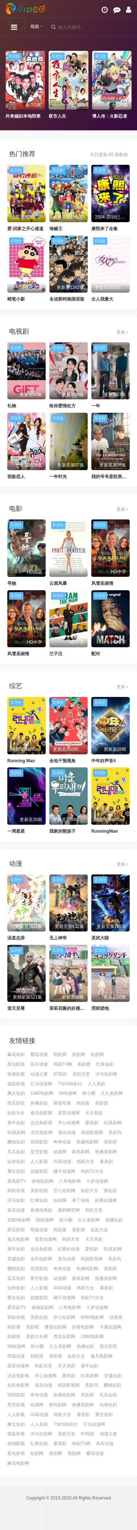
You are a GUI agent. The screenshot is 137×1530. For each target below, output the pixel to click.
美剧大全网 (37, 1336)
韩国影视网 (92, 1132)
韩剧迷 (83, 1103)
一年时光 (58, 476)
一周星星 (16, 831)
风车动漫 (39, 1064)
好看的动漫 (69, 1249)
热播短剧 (114, 1220)
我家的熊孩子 (62, 831)
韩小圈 (88, 1093)
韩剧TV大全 (92, 1171)
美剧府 (110, 1142)
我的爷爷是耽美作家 (111, 476)
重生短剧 (16, 1171)
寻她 (11, 583)
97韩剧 (60, 1074)
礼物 (11, 405)
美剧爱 (84, 1064)
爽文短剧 (16, 1093)
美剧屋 (101, 1103)
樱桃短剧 (16, 1142)
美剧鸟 (115, 1132)
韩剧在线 (16, 1190)
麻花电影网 (18, 1463)
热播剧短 (39, 1103)
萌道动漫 (62, 1103)
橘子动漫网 (64, 1171)
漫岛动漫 (67, 1132)
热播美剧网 (106, 1151)
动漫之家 (39, 1074)
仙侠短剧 (16, 1161)
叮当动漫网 (41, 1083)
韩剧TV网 (62, 1064)
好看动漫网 (106, 1200)
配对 (95, 653)
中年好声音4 (103, 760)
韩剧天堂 (94, 1210)
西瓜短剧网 (64, 1336)
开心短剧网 (64, 1190)
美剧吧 (32, 1327)
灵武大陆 (100, 938)
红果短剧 (105, 1064)
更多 (122, 332)
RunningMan (104, 831)
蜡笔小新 (16, 299)
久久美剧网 (112, 1093)
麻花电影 (16, 1054)
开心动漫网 (69, 1122)
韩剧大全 (85, 1161)
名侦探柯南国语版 (66, 299)
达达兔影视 (41, 1122)
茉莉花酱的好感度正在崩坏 (75, 1008)
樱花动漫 (39, 1054)
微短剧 (110, 1190)
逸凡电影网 (41, 1112)
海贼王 (55, 228)
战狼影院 (39, 1171)
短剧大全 (16, 1112)
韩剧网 (59, 1054)
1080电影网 (41, 1093)
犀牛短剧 (16, 1122)
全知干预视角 (62, 760)
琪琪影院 (39, 1142)
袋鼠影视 (16, 1083)
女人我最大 (102, 299)
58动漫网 (68, 1093)
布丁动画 (81, 1200)
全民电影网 (42, 1132)
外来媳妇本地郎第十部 (27, 116)
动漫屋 (115, 1317)
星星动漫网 (69, 1112)
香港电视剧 (41, 1210)
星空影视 (39, 1151)
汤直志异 (16, 938)
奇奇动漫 (62, 1142)
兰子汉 (55, 653)
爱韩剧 (91, 1122)
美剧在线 (39, 1190)
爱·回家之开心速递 (25, 228)
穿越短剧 (16, 1258)
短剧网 (97, 1054)
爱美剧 (59, 1443)
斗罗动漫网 (97, 1181)
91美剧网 (113, 1122)
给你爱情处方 (62, 405)
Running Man (21, 760)
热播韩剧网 (87, 1142)
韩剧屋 (13, 1327)
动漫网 (59, 1151)
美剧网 (78, 1054)
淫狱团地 (100, 1008)
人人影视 (39, 1161)
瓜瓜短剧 (16, 1151)
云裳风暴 (58, 583)
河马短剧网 (106, 1074)
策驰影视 (16, 1074)
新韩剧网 (81, 1151)
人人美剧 (96, 1083)
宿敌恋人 (16, 476)
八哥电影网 (70, 1181)
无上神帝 (58, 938)
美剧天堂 (81, 1074)
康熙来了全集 (104, 228)
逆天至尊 (16, 1008)
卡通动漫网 (110, 1327)
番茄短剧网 (55, 1327)
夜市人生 (57, 116)
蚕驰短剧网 (42, 1181)
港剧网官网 (69, 1210)
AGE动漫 (62, 1161)
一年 (95, 405)
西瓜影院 (16, 1103)
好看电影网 (83, 1327)
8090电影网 (92, 1317)
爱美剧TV (16, 1181)
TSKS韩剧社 (70, 1083)
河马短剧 (16, 1200)
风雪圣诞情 (102, 583)
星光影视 (16, 1064)
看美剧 (106, 1161)
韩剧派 (13, 1336)
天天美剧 (94, 1112)
